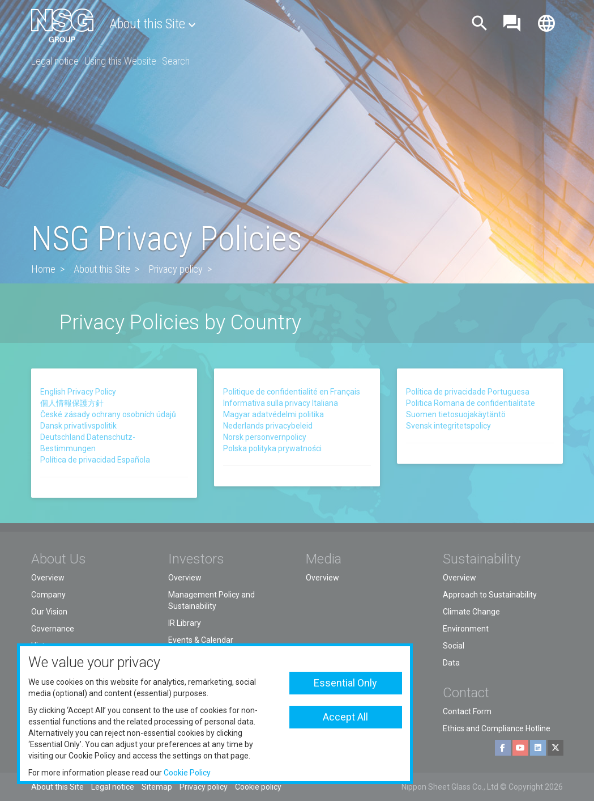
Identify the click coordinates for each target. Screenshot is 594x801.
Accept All (345, 717)
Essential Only (345, 683)
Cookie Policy (187, 772)
